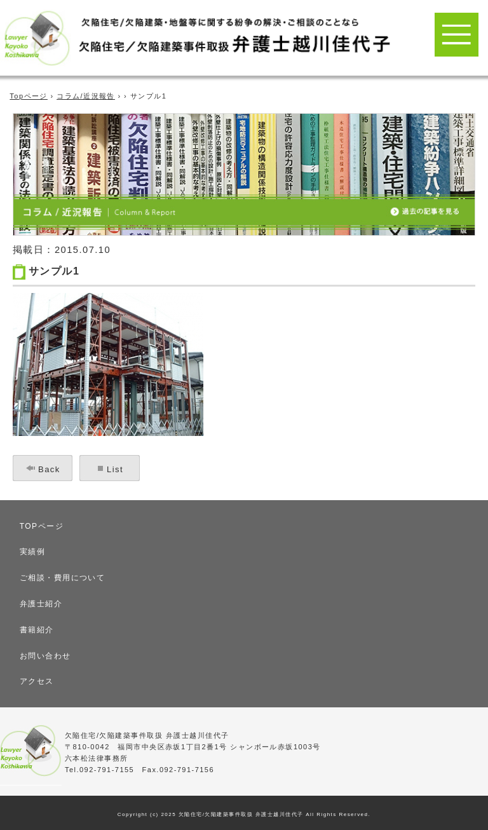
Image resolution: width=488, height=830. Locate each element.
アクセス (37, 681)
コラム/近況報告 (86, 96)
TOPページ (42, 526)
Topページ (29, 96)
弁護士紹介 (41, 603)
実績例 (32, 551)
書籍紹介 (37, 629)
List (115, 469)
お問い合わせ (45, 655)
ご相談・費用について (62, 577)
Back (49, 469)
